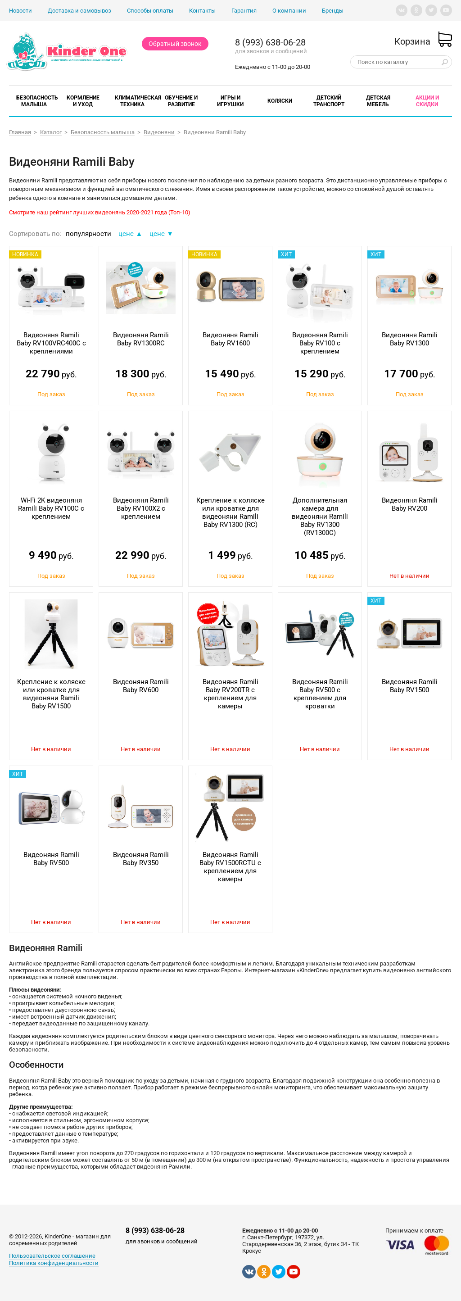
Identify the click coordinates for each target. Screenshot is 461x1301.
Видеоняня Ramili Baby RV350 (141, 859)
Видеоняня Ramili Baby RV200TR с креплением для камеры (230, 694)
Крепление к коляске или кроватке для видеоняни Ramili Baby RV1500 (51, 694)
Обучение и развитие (181, 101)
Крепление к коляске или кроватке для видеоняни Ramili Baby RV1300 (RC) (230, 512)
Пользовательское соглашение (52, 1255)
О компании (289, 10)
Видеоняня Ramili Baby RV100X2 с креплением (141, 508)
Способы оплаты (150, 10)
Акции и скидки (427, 101)
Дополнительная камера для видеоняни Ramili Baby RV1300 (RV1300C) (320, 516)
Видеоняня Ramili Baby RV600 (141, 686)
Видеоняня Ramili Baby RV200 (410, 504)
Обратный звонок (175, 43)
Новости (20, 10)
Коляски (279, 101)
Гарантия (244, 10)
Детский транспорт (328, 101)
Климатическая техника (138, 101)
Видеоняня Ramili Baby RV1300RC (141, 339)
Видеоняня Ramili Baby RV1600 (230, 339)
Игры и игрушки (230, 101)
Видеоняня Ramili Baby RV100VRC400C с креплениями (51, 343)
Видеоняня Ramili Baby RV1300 (410, 339)
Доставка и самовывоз (79, 10)
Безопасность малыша (37, 101)
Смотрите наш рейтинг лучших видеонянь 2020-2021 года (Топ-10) (99, 212)
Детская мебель (378, 101)
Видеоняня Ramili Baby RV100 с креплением (320, 343)
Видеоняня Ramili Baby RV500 (51, 859)
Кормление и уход (83, 101)
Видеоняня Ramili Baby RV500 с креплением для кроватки (320, 694)
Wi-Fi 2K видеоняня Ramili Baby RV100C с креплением (51, 508)
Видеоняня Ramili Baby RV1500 (410, 686)
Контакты (202, 10)
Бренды (332, 10)
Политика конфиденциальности (54, 1263)
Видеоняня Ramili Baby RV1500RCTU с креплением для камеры (230, 867)
